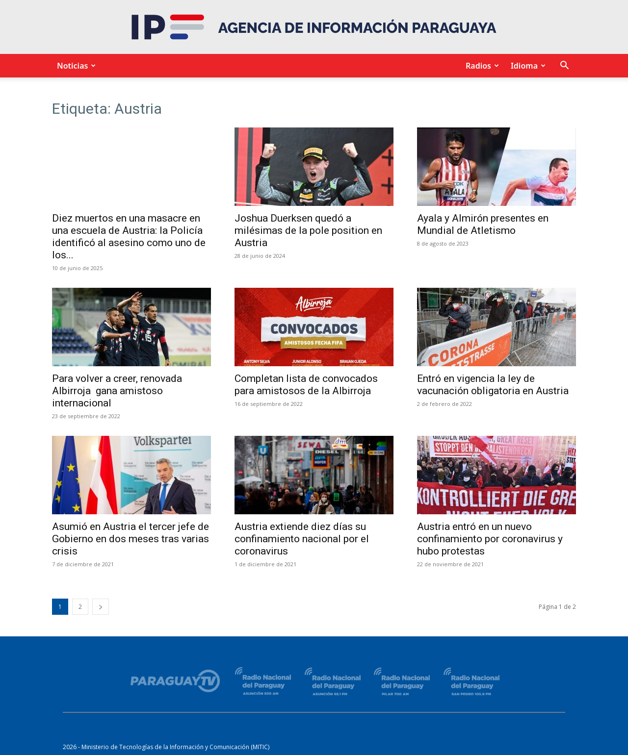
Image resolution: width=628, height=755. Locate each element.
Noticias (75, 65)
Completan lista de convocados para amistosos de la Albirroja (306, 385)
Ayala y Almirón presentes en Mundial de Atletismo (483, 224)
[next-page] (100, 607)
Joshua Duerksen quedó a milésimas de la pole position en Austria (308, 230)
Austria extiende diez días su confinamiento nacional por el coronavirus (302, 539)
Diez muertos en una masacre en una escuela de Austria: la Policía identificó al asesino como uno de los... (129, 236)
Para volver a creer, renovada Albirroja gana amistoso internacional (117, 391)
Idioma (527, 65)
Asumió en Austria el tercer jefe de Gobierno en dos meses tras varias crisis (130, 539)
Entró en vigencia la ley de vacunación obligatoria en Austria (493, 385)
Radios (481, 65)
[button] (564, 66)
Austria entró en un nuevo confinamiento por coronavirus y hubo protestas (490, 539)
